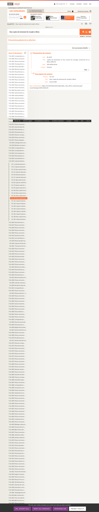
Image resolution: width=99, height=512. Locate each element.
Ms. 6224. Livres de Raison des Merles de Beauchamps (17, 158)
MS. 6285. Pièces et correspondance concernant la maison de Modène (17, 377)
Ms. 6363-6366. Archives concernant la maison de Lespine (17, 500)
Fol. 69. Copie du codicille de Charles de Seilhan (19, 182)
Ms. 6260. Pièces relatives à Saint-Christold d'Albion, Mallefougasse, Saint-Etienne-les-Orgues (17, 311)
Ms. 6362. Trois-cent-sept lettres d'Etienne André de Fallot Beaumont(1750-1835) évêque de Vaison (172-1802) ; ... (17, 498)
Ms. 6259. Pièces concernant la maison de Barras (17, 309)
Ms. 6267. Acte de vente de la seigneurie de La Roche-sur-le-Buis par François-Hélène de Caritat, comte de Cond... (18, 330)
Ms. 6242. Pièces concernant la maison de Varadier (17, 264)
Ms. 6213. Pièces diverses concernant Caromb (17, 129)
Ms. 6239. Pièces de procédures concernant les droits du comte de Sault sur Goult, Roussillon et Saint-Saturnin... (17, 256)
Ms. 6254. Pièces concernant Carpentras (17, 296)
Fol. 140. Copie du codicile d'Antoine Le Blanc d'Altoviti (19, 206)
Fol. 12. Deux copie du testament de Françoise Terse (19, 169)
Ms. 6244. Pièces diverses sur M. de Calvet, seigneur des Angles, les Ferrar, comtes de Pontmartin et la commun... (17, 269)
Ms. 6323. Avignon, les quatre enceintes (17, 474)
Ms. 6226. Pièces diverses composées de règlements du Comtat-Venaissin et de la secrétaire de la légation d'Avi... (17, 222)
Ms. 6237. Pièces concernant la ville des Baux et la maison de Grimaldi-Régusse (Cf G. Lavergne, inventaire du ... (17, 251)
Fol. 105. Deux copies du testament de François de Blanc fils (19, 190)
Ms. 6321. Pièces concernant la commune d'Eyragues (17, 469)
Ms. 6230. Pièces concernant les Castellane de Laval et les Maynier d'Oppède (17, 233)
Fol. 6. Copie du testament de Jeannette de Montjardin (19, 167)
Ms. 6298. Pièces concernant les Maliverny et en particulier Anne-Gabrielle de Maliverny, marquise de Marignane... (17, 411)
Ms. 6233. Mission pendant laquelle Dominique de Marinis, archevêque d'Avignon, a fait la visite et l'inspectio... (18, 241)
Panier (70, 11)
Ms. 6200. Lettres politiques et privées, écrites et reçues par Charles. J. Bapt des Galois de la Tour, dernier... (17, 95)
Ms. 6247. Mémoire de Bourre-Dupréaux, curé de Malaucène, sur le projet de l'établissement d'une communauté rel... (18, 277)
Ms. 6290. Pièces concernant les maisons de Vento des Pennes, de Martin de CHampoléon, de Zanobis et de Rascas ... (17, 390)
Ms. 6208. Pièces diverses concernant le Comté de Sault (17, 116)
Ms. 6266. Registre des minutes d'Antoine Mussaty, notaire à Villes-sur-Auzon (18, 327)
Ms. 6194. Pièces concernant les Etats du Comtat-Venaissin (17, 79)
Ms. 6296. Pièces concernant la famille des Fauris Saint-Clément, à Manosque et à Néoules (17, 406)
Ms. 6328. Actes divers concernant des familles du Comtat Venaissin (17, 487)
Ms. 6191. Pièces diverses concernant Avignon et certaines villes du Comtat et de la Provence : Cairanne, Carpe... (17, 72)
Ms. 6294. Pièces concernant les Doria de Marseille (17, 401)
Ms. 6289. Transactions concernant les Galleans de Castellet (17, 387)
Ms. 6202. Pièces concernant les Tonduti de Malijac (17, 100)
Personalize (60, 509)
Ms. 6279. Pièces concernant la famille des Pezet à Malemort (17, 361)
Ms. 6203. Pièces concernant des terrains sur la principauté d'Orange (17, 103)
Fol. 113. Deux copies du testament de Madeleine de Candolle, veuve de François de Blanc (19, 193)
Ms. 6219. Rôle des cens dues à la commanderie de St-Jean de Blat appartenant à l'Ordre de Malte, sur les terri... (18, 145)
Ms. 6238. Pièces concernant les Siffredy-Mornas (17, 254)
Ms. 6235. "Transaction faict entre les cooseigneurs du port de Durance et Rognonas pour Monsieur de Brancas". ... (18, 246)
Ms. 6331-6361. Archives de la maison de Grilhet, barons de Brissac (17, 495)
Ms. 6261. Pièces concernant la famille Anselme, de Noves (17, 314)
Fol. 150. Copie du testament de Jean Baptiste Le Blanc (19, 214)
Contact (85, 4)
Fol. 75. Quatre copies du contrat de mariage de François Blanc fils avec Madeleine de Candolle (19, 185)
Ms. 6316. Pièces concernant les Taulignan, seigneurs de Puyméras (17, 456)
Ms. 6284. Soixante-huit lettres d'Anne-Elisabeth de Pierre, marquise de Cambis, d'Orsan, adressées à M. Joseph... (17, 374)
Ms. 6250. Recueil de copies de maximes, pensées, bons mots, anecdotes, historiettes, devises (18, 285)
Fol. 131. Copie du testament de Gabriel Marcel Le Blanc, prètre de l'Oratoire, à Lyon (19, 201)
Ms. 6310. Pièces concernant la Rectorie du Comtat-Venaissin (17, 440)
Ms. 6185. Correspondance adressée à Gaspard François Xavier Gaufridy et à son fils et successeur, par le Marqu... (17, 56)
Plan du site (17, 121)
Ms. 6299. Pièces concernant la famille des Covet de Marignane (17, 414)
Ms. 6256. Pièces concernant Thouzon (17, 301)
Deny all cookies (42, 509)
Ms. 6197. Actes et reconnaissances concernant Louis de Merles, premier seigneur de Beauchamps (17, 87)
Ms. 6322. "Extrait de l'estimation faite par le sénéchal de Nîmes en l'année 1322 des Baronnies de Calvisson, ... (18, 471)
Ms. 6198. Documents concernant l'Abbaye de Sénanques (17, 90)
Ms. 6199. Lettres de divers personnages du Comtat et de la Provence (17, 93)
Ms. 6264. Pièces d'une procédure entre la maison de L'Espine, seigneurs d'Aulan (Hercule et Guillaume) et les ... (18, 322)
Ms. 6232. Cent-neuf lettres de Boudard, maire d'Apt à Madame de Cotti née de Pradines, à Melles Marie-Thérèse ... (17, 238)
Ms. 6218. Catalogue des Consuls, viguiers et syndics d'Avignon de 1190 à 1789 (18, 142)
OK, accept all (22, 509)
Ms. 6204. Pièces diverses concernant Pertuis (17, 106)
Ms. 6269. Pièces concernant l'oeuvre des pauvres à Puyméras (17, 335)
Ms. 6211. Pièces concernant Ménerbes (17, 124)
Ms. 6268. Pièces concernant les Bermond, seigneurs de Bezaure (17, 332)
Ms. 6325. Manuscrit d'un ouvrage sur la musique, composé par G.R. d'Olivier (17, 479)
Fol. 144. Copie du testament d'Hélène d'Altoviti (19, 209)
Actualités (79, 4)
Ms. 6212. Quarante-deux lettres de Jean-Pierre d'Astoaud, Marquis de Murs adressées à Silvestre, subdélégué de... (17, 127)
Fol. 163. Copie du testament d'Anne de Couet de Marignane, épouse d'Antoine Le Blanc (19, 219)
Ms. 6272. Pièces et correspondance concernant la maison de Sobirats (17, 343)
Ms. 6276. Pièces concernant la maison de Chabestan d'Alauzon (17, 353)
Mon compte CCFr (62, 4)
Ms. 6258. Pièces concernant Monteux (17, 306)
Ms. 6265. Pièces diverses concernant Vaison (17, 324)
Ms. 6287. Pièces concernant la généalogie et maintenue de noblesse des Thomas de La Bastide (17, 382)
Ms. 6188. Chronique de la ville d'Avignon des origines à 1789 (17, 64)
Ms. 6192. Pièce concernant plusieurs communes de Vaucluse (17, 74)
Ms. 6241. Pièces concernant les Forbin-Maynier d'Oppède (17, 262)
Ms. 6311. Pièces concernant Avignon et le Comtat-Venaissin (17, 443)
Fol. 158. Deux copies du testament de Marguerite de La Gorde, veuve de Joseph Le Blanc (19, 216)
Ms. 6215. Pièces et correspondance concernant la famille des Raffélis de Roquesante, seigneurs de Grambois (17, 135)
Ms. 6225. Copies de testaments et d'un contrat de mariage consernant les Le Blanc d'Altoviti (17, 161)
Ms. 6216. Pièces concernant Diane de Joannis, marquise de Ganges (17, 137)
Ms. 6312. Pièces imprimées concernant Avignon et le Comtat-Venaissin (17, 445)
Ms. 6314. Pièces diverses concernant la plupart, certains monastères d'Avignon (17, 450)
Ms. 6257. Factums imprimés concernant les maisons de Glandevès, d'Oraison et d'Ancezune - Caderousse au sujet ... (17, 303)
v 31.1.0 (88, 121)
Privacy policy (77, 509)
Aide (90, 4)
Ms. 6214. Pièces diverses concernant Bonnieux (17, 132)
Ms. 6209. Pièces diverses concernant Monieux (17, 119)
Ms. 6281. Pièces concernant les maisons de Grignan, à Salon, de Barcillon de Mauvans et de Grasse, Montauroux (17, 366)
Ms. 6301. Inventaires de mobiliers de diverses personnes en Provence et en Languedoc (17, 419)
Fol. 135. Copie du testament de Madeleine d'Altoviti (19, 203)
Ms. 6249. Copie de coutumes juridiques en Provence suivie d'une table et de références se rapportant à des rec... (18, 283)
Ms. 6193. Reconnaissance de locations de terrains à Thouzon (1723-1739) (17, 77)
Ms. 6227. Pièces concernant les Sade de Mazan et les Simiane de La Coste (17, 225)
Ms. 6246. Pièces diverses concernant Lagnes (17, 275)
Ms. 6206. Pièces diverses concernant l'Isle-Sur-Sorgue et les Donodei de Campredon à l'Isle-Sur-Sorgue (17, 111)
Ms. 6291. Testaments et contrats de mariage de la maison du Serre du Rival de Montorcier (17, 393)
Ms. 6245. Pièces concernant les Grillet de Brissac (17, 272)
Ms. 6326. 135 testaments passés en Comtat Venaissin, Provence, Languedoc (17, 482)
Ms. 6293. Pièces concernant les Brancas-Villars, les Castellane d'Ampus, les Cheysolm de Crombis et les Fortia (17, 398)
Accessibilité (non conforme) (42, 121)
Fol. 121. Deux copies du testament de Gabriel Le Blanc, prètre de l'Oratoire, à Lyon (19, 195)
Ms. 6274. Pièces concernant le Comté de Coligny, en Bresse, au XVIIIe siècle (17, 348)
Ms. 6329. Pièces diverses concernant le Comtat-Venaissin (17, 490)
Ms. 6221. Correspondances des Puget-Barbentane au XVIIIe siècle (17, 150)
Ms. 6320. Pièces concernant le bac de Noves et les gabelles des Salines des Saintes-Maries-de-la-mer (17, 466)
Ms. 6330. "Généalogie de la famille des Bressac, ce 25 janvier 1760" (18, 492)
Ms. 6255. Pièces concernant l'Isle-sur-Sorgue (17, 298)
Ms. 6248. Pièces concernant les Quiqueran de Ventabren (17, 280)
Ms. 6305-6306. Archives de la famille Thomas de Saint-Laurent (17, 429)
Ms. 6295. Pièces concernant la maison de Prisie (17, 403)
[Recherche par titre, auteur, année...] (14, 17)
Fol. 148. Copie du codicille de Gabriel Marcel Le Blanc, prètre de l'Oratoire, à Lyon (19, 211)
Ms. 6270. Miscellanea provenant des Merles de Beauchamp (17, 338)
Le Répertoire (35, 11)
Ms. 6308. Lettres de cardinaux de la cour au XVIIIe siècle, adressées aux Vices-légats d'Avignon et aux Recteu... (17, 435)
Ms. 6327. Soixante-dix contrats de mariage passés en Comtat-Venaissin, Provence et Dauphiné (17, 485)
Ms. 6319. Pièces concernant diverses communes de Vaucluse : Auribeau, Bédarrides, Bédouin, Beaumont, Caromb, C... (17, 464)
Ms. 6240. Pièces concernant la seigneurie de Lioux (17, 259)
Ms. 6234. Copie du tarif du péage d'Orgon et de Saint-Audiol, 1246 (18, 243)
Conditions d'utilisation (58, 121)
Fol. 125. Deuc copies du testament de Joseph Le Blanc (19, 198)
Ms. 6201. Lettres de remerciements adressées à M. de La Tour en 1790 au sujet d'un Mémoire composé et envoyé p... (17, 98)
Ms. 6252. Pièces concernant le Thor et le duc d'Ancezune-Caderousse (17, 290)
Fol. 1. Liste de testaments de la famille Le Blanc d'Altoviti (19, 164)
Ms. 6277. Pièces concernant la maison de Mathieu (17, 356)
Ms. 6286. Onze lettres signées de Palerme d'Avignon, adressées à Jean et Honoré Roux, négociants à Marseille (17, 380)
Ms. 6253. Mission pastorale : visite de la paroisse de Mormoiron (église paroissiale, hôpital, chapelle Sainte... (18, 293)
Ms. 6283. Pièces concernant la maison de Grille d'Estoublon (17, 372)
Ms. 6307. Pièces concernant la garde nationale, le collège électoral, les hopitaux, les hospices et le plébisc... (17, 432)
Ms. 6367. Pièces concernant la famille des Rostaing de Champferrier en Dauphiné (17, 503)
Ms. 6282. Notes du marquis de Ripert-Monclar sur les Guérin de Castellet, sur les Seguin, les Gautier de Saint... (17, 369)
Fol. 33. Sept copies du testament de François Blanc (19, 180)
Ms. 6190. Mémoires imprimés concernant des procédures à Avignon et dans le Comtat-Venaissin (17, 69)
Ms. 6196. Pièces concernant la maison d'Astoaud (17, 85)
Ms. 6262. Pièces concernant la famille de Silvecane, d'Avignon (17, 317)
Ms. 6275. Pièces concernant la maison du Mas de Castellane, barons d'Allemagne (17, 351)
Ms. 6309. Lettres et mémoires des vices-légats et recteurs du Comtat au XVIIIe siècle (17, 437)
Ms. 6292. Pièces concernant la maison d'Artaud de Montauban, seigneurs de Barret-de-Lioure (17, 395)
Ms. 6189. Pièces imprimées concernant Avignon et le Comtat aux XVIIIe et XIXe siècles (17, 66)
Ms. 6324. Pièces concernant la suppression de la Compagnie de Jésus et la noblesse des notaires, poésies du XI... (17, 477)
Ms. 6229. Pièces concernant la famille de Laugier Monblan (17, 230)
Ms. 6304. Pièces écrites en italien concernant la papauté (17, 427)
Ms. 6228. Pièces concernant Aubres (17, 227)
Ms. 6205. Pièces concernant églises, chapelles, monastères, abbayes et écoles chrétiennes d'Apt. (17, 108)
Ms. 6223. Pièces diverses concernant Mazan (17, 156)
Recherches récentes (84, 11)
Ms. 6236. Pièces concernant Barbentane (17, 248)
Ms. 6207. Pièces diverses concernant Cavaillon (17, 114)
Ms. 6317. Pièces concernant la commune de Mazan (17, 458)
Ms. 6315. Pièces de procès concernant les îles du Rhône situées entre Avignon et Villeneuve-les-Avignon (17, 453)
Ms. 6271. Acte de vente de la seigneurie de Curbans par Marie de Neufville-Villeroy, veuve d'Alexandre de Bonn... (18, 340)
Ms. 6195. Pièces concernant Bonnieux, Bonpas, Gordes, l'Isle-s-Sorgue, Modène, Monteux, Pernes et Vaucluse (17, 82)
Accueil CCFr (10, 24)
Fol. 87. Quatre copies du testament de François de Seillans (19, 188)
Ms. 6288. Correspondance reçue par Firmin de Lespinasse (17, 385)
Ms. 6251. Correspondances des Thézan (17, 288)
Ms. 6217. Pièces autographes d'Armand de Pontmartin (17, 140)
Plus (85, 70)
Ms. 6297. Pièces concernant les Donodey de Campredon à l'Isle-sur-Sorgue (17, 408)
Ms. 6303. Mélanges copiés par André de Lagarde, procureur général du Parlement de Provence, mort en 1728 (18, 424)
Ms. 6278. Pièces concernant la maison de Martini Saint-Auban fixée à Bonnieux (17, 359)
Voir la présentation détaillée (80, 48)
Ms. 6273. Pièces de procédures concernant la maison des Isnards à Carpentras (17, 345)
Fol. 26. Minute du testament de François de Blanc (19, 174)
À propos (72, 4)
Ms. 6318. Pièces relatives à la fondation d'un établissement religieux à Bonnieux (17, 461)
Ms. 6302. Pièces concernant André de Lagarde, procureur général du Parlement (17, 422)
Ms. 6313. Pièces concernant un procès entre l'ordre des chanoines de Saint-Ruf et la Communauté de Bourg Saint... (17, 448)
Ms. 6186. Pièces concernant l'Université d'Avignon (17, 58)
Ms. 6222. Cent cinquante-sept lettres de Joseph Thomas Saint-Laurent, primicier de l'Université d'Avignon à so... (17, 153)
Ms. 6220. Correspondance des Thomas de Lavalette (17, 148)
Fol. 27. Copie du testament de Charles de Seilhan (19, 177)
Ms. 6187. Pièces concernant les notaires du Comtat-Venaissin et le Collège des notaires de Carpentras (17, 61)
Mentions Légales (27, 121)
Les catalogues (17, 11)
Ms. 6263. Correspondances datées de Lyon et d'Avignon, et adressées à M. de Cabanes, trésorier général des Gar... (17, 319)
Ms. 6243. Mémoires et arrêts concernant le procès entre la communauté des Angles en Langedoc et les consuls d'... (18, 267)
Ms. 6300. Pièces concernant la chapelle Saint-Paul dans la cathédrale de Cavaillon (17, 416)
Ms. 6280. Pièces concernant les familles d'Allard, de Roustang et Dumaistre (17, 364)
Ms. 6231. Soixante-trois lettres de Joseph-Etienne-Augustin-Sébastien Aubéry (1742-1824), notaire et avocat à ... (17, 235)
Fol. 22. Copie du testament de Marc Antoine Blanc (19, 172)
